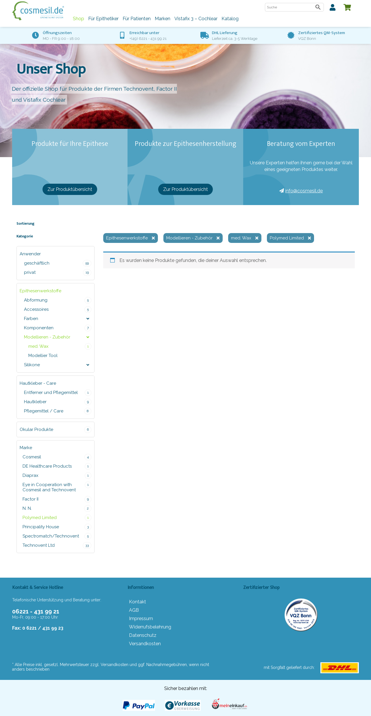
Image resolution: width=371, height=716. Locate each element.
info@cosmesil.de (301, 191)
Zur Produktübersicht (69, 189)
